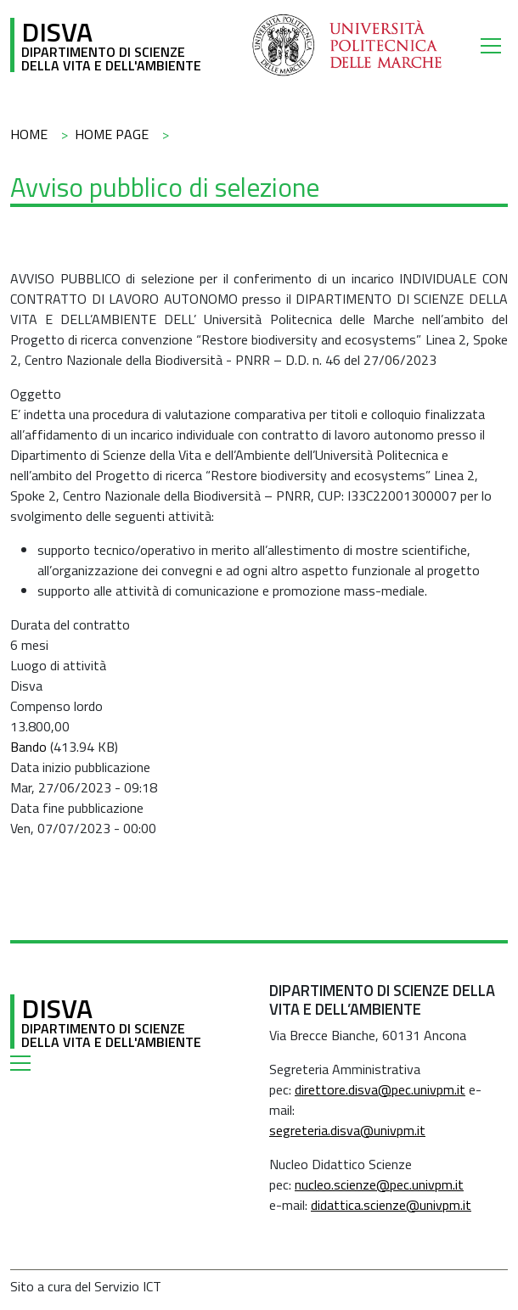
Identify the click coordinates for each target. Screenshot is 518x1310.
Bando (28, 746)
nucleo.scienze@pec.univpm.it (379, 1184)
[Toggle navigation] (494, 45)
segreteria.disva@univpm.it (347, 1130)
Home (29, 134)
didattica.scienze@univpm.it (391, 1205)
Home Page (112, 134)
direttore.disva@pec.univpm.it (380, 1089)
